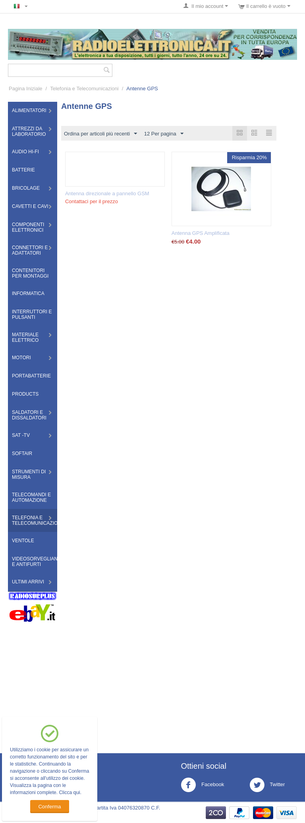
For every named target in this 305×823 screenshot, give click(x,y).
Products (25, 394)
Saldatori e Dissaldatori (29, 415)
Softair (22, 453)
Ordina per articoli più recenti (100, 134)
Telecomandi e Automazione (31, 497)
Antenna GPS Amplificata (201, 233)
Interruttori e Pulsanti (32, 314)
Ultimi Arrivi (28, 582)
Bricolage (26, 188)
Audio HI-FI (25, 151)
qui (76, 792)
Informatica (28, 293)
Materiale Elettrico (25, 337)
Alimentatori (29, 110)
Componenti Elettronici (28, 227)
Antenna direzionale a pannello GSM (107, 193)
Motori (21, 357)
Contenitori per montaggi (30, 273)
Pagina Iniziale (25, 88)
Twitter (267, 785)
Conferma (49, 807)
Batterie (23, 170)
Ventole (23, 540)
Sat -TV (21, 435)
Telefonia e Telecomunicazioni (84, 88)
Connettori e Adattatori (30, 250)
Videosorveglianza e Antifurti (34, 561)
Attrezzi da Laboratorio (29, 131)
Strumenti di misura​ (29, 474)
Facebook (202, 785)
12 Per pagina (163, 134)
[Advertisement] (152, 681)
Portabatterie (31, 376)
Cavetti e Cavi (30, 206)
